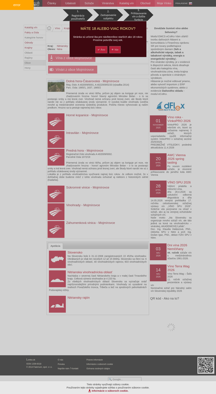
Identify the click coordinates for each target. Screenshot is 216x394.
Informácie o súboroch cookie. (110, 390)
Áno (101, 49)
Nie (114, 49)
